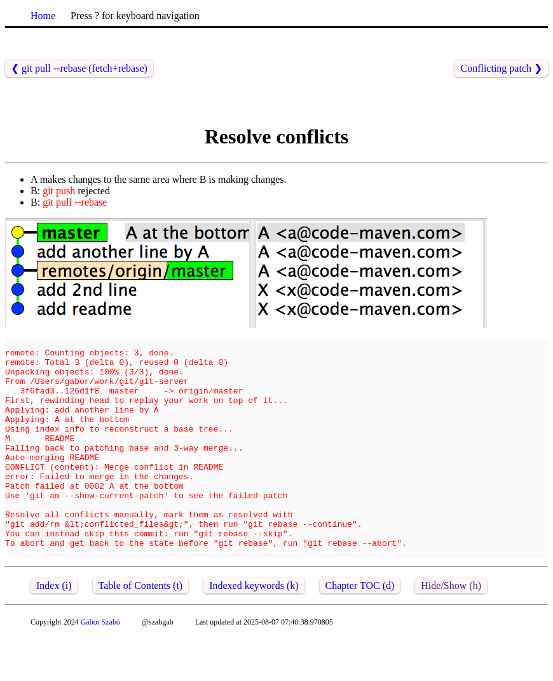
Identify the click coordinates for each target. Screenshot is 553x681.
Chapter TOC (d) (360, 629)
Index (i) (54, 629)
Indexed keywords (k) (253, 629)
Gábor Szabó (100, 665)
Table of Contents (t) (141, 629)
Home (43, 15)
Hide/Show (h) (451, 629)
